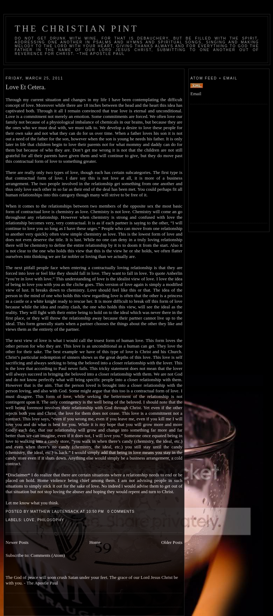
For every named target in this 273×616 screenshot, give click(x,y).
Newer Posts (17, 542)
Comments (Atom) (48, 555)
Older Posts (171, 542)
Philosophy (50, 520)
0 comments (121, 511)
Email (195, 93)
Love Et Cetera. (26, 87)
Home (94, 542)
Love (29, 520)
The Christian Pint (77, 28)
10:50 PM (95, 511)
